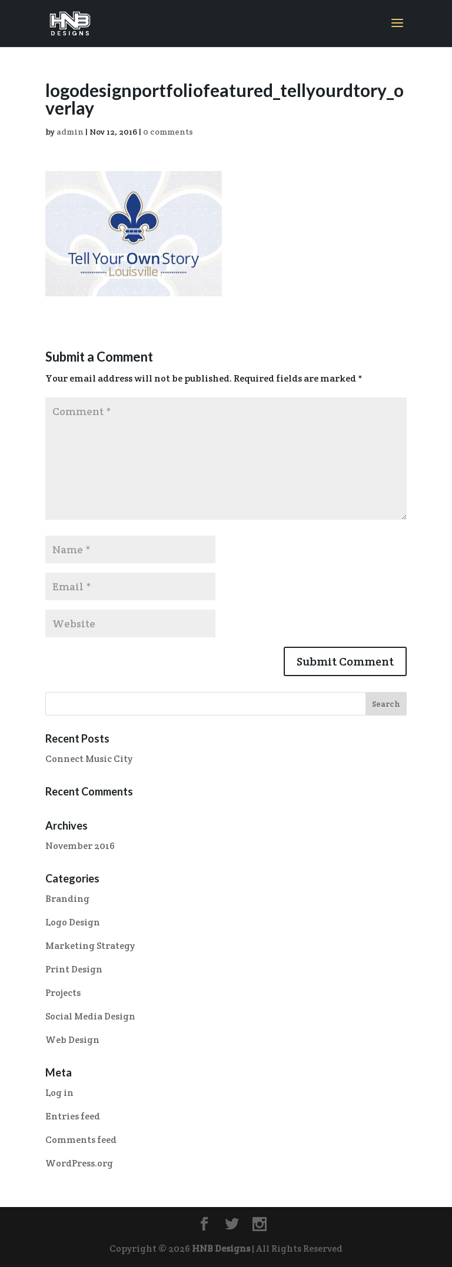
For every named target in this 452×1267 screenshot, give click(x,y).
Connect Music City (88, 759)
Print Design (73, 969)
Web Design (72, 1040)
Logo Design (72, 922)
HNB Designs (221, 1248)
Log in (59, 1093)
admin (70, 131)
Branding (67, 898)
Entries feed (72, 1116)
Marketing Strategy (90, 946)
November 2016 (80, 846)
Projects (63, 993)
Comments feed (81, 1140)
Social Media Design (90, 1016)
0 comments (168, 131)
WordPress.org (79, 1163)
